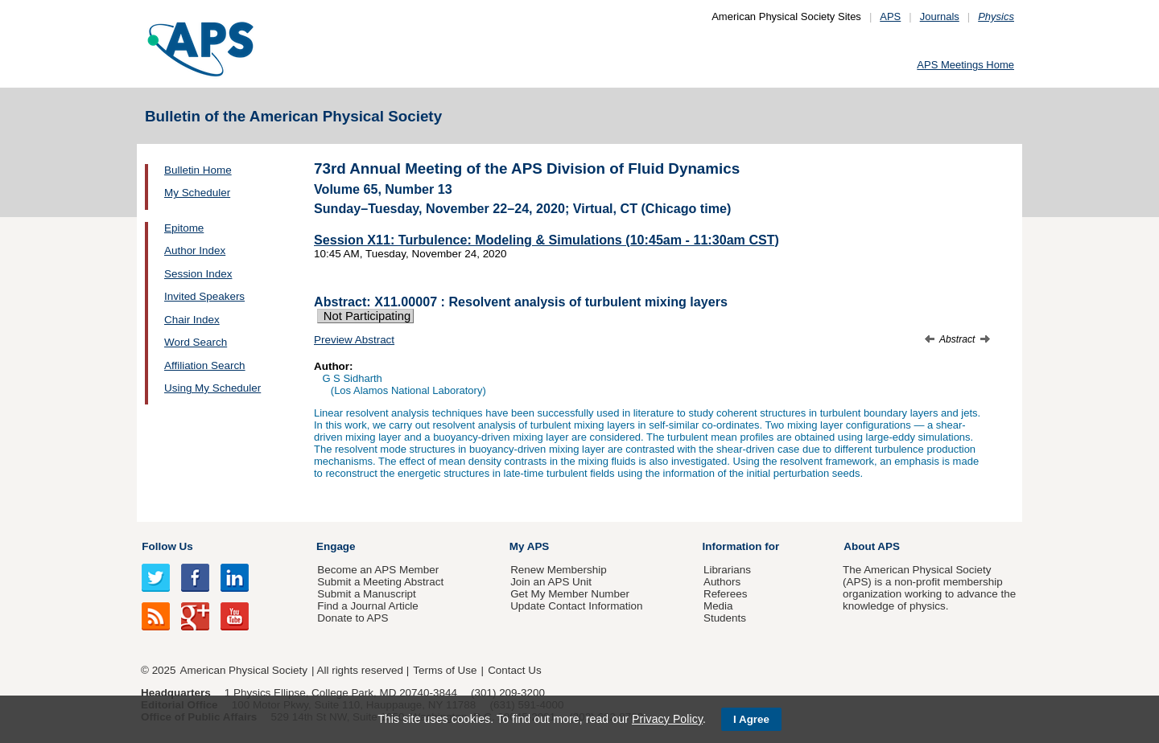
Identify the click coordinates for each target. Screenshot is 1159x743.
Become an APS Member (378, 570)
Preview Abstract (354, 340)
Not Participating (365, 316)
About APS (871, 546)
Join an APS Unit (551, 582)
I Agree (751, 719)
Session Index (198, 274)
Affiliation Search (204, 365)
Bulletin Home (198, 170)
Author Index (194, 250)
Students (724, 618)
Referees (725, 594)
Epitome (184, 228)
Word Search (195, 342)
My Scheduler (197, 193)
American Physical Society (243, 670)
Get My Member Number (569, 594)
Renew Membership (558, 570)
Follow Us (167, 546)
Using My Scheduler (212, 388)
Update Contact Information (576, 606)
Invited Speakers (204, 296)
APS (890, 16)
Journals (939, 16)
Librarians (727, 570)
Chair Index (192, 320)
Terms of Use (444, 670)
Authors (721, 582)
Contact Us (514, 670)
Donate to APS (352, 618)
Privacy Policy (667, 718)
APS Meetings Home (965, 65)
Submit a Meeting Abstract (380, 582)
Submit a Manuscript (366, 594)
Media (718, 606)
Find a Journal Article (367, 606)
